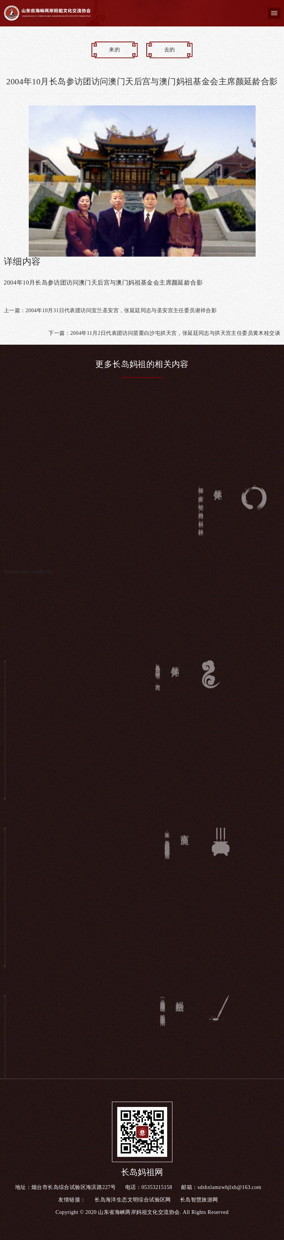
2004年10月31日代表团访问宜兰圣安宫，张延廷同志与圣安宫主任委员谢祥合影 (121, 310)
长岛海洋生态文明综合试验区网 (133, 1200)
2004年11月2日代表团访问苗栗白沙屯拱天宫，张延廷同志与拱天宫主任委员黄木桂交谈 (175, 333)
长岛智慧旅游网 (199, 1200)
